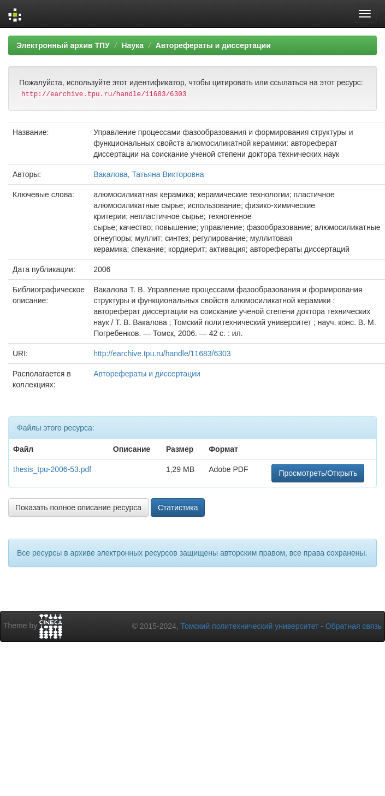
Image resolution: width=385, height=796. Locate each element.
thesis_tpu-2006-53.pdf (52, 469)
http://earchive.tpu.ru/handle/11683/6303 (161, 353)
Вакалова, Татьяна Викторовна (148, 174)
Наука (132, 45)
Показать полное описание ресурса (78, 507)
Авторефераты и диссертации (213, 45)
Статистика (178, 507)
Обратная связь (353, 626)
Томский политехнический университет (250, 626)
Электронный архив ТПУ (63, 45)
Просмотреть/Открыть (318, 473)
